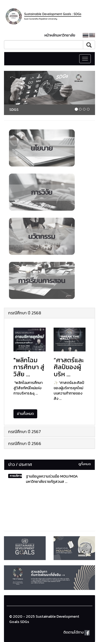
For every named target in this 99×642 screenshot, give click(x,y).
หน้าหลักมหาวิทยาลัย (59, 35)
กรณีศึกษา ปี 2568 (24, 313)
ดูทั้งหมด (84, 463)
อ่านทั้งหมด (25, 413)
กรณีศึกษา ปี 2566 (24, 443)
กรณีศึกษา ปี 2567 (24, 431)
